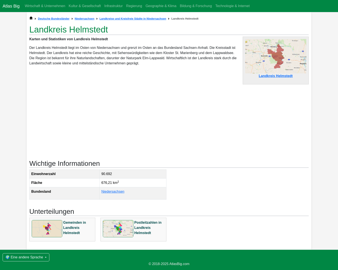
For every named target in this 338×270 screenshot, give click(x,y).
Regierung (134, 6)
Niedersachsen (112, 191)
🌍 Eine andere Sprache (24, 257)
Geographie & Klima (161, 6)
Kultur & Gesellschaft (85, 6)
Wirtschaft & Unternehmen (45, 6)
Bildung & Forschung (196, 6)
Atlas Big (11, 6)
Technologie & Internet (232, 6)
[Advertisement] (169, 120)
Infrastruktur (113, 6)
